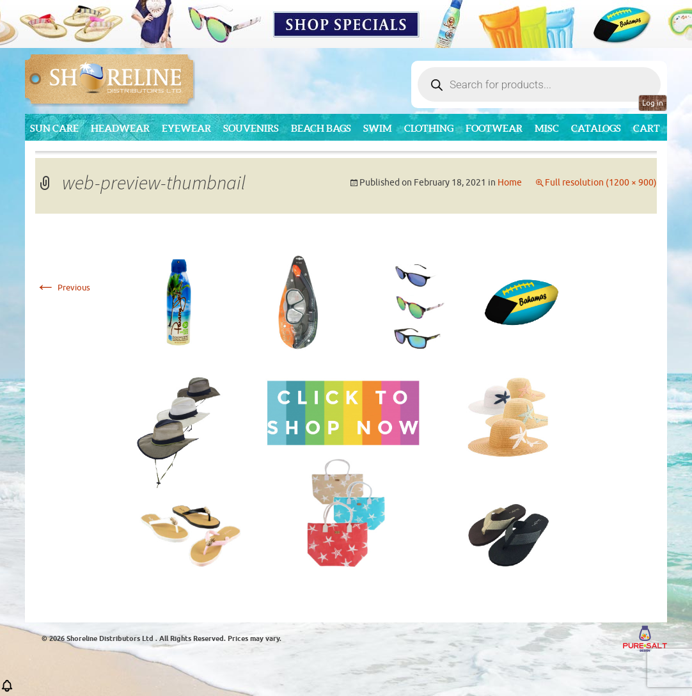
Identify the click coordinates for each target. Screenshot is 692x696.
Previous (62, 287)
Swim (377, 128)
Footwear (494, 128)
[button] (7, 689)
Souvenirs (251, 128)
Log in (652, 103)
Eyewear (186, 128)
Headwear (120, 128)
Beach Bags (321, 128)
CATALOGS (596, 128)
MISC (547, 128)
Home (510, 182)
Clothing (428, 128)
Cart (646, 128)
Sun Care (54, 128)
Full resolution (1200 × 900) (601, 182)
